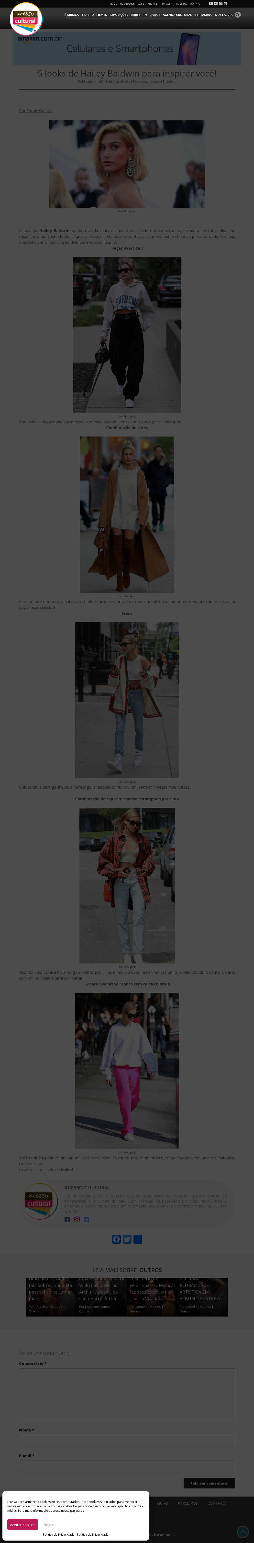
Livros (156, 15)
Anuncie (152, 3)
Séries (137, 15)
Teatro (90, 15)
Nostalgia (224, 15)
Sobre (141, 3)
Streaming (204, 15)
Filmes (103, 15)
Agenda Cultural (178, 15)
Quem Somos (127, 3)
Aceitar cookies (22, 1524)
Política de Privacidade (59, 1534)
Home (113, 3)
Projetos (167, 3)
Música (75, 15)
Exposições (120, 15)
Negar (48, 1524)
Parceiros (181, 3)
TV (146, 15)
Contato (195, 3)
